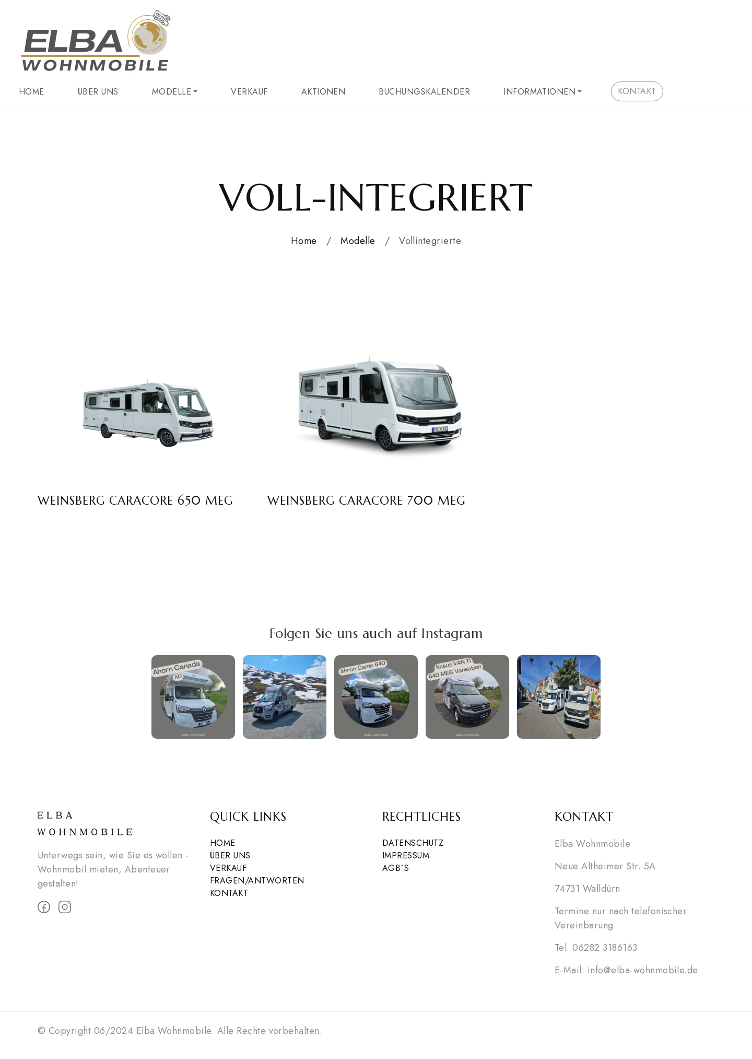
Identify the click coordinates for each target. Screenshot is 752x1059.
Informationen (539, 92)
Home (31, 92)
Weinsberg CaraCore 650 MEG (135, 500)
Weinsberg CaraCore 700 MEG (366, 500)
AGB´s (395, 868)
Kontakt (637, 91)
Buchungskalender (424, 92)
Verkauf (249, 92)
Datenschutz (412, 843)
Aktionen (323, 92)
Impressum (405, 855)
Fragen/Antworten (257, 881)
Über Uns (98, 92)
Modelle (171, 92)
